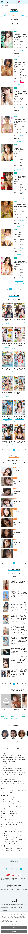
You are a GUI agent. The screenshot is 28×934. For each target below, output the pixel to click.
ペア (4, 822)
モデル (12, 831)
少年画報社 (14, 759)
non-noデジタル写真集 (7, 772)
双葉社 (16, 761)
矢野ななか (16, 67)
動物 (13, 850)
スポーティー (16, 804)
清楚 (4, 817)
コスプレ (5, 790)
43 (17, 449)
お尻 (4, 800)
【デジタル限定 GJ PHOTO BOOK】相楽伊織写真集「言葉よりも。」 (20, 178)
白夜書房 (11, 761)
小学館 (9, 759)
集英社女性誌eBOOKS (19, 772)
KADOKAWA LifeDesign (7, 757)
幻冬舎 (19, 757)
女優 (4, 831)
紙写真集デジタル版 (6, 779)
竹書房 (19, 759)
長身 (12, 802)
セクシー (16, 815)
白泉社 (7, 761)
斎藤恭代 (16, 266)
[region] (14, 923)
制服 (14, 790)
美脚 (4, 802)
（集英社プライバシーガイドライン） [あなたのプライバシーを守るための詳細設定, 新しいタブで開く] (9, 921)
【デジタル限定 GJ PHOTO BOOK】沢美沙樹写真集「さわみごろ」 (20, 93)
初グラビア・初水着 (17, 848)
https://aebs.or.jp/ (4, 910)
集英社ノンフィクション (7, 774)
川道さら (16, 238)
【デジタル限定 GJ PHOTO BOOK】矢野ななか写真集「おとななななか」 (20, 64)
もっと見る (14, 741)
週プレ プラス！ (14, 15)
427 (10, 563)
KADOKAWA (18, 755)
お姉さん (14, 811)
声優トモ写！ (16, 783)
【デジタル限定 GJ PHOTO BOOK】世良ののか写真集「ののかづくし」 (20, 36)
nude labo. (4, 786)
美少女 (5, 811)
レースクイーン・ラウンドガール (12, 835)
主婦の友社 (4, 759)
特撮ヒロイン (20, 839)
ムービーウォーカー (6, 763)
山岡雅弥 (16, 153)
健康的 (20, 802)
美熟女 (5, 813)
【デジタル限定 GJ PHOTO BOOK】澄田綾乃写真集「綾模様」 (20, 206)
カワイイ (6, 815)
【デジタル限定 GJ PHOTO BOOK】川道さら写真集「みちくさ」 (20, 234)
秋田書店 (3, 755)
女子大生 (5, 833)
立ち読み (19, 56)
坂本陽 (21, 50)
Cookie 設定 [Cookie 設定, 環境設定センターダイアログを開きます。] (14, 924)
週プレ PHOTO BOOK (7, 768)
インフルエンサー (8, 839)
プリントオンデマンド (7, 783)
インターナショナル (8, 806)
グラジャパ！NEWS (22, 15)
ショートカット (15, 800)
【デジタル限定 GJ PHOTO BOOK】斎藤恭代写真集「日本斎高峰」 (20, 263)
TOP (2, 5)
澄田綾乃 (16, 209)
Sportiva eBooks (18, 774)
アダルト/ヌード (15, 843)
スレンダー (6, 798)
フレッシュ (6, 804)
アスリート (6, 843)
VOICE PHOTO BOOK (15, 781)
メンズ (5, 850)
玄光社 (15, 757)
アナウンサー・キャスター (10, 837)
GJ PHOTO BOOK (6, 770)
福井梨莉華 (16, 124)
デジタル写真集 (5, 15)
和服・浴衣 (15, 793)
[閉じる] (26, 914)
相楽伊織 (16, 181)
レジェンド (6, 841)
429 (17, 563)
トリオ (11, 822)
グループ (20, 822)
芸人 (15, 841)
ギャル (19, 806)
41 (10, 449)
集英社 (23, 757)
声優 (20, 831)
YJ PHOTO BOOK (17, 768)
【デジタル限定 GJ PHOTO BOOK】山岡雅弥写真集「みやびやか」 (20, 149)
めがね (5, 793)
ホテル (5, 824)
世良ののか (16, 39)
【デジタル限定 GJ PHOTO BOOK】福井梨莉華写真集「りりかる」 (20, 121)
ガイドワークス (10, 755)
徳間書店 (24, 759)
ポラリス (23, 783)
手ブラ (5, 848)
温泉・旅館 (14, 824)
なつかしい (15, 813)
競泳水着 (22, 790)
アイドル (16, 829)
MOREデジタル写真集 (16, 770)
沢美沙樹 (16, 96)
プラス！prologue (16, 779)
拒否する (14, 927)
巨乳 (16, 798)
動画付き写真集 (5, 781)
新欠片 (3, 761)
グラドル (6, 829)
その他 (20, 850)
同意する (14, 931)
